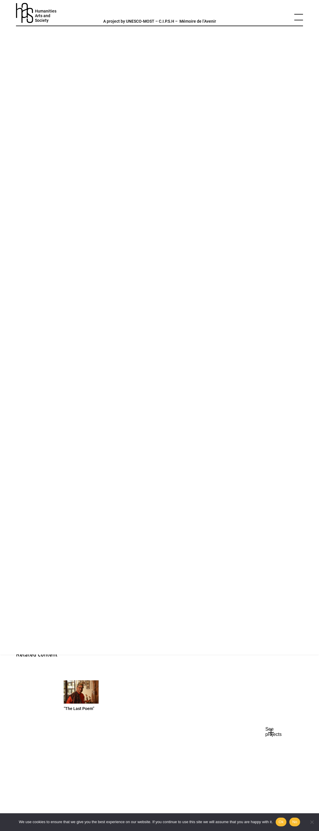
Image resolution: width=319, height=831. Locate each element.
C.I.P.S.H (166, 21)
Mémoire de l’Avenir (197, 21)
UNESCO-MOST (140, 21)
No (294, 822)
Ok (281, 822)
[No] (312, 822)
